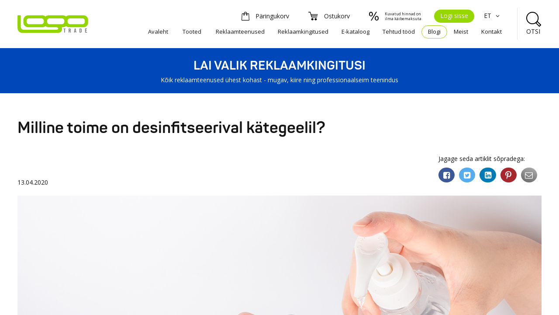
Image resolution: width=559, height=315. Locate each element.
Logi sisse (454, 15)
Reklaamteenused (240, 31)
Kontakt (491, 31)
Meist (461, 31)
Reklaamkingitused (303, 31)
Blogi (434, 31)
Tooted (192, 31)
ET (493, 15)
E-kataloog (355, 31)
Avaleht (158, 31)
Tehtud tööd (399, 31)
